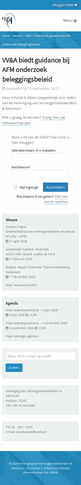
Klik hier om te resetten (56, 199)
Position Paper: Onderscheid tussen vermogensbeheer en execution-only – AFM (40, 231)
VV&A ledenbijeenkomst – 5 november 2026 (36, 323)
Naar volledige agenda (22, 336)
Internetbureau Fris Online (40, 472)
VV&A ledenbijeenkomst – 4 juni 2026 (32, 310)
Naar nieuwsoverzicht (22, 285)
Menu (70, 20)
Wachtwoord (21, 167)
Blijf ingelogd (29, 187)
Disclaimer (33, 468)
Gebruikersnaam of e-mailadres (34, 150)
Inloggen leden (64, 5)
